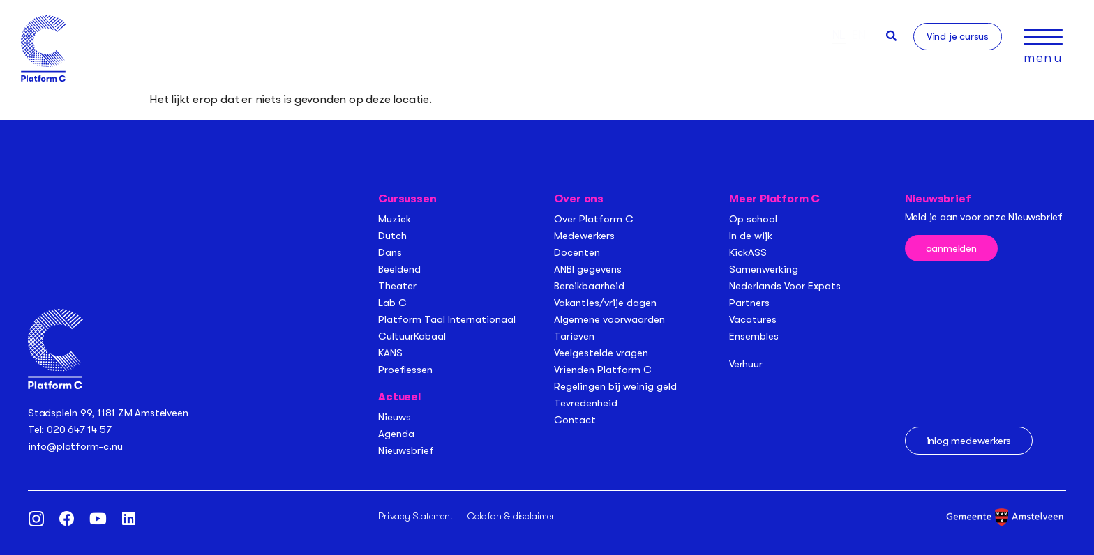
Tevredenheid (585, 403)
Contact (575, 419)
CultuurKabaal (412, 336)
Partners (749, 302)
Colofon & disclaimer (511, 516)
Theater (397, 286)
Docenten (577, 252)
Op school (753, 219)
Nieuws (394, 417)
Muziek (394, 219)
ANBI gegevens (588, 269)
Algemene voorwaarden (609, 319)
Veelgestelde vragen (601, 353)
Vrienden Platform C (603, 369)
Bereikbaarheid (589, 286)
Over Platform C (594, 219)
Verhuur (746, 364)
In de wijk (750, 235)
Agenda (396, 433)
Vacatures (753, 319)
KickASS (748, 252)
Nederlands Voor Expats (785, 286)
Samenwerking (763, 269)
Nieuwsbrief (406, 450)
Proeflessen (405, 369)
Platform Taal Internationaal (447, 319)
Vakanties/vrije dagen (605, 302)
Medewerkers (584, 235)
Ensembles (754, 336)
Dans (390, 252)
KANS (390, 353)
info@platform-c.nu (75, 446)
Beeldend (399, 269)
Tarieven (574, 336)
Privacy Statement (415, 516)
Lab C (392, 302)
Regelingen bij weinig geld (615, 386)
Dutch (392, 235)
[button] (891, 35)
